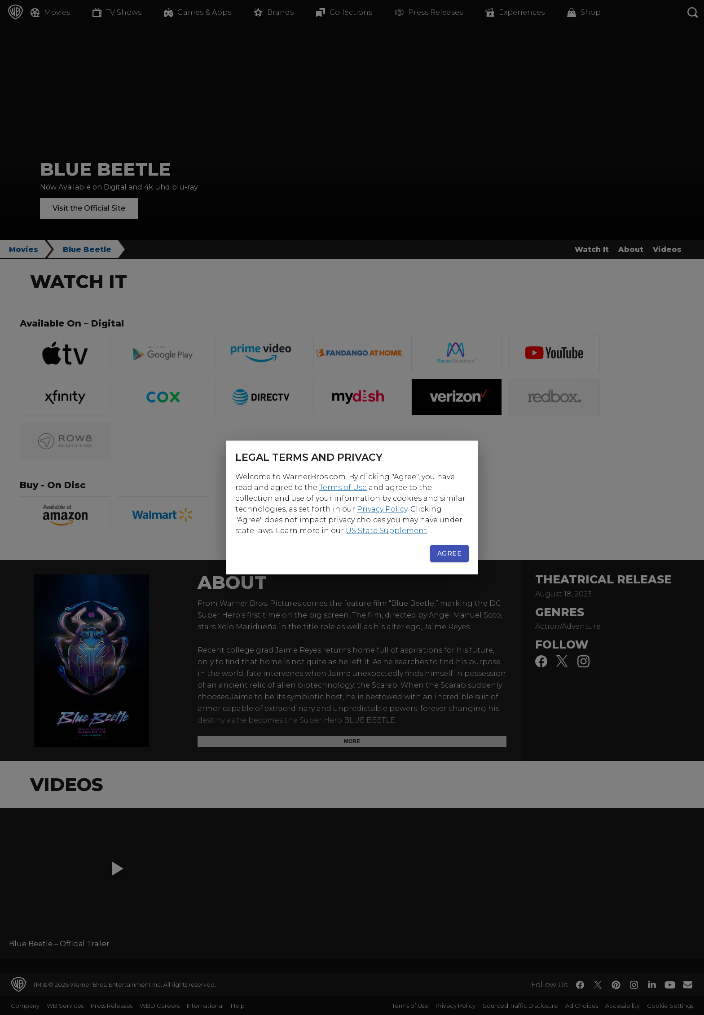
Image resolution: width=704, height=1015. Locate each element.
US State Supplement (386, 530)
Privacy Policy (382, 509)
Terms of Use (343, 487)
